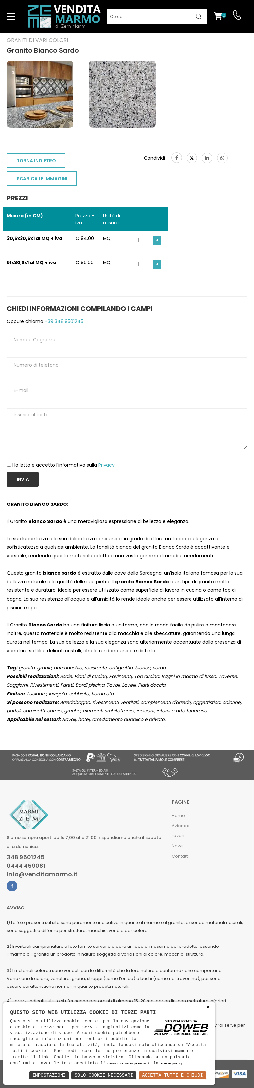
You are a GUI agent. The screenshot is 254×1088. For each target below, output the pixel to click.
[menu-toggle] (11, 16)
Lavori (178, 835)
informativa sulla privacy (126, 1064)
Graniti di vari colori (37, 40)
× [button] (208, 1007)
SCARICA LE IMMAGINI (42, 178)
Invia (23, 479)
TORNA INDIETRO (36, 160)
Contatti (180, 856)
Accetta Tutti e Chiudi (172, 1075)
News (178, 846)
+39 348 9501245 (63, 321)
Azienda (181, 826)
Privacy (106, 465)
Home (178, 815)
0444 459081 (26, 866)
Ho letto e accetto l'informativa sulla (63, 465)
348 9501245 (26, 857)
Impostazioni (49, 1075)
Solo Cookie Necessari (104, 1075)
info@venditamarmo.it (42, 874)
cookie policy (171, 1064)
